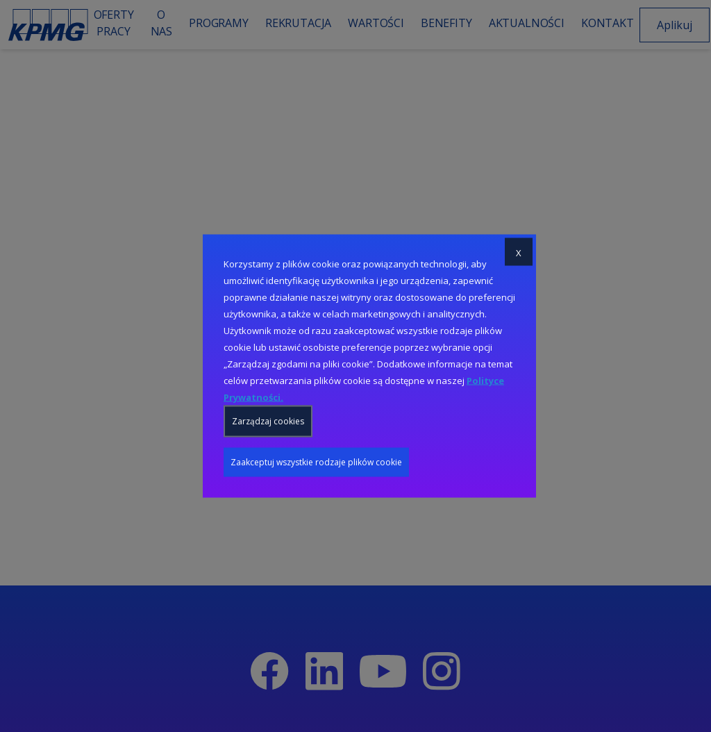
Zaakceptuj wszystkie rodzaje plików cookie (316, 462)
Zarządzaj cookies (268, 421)
